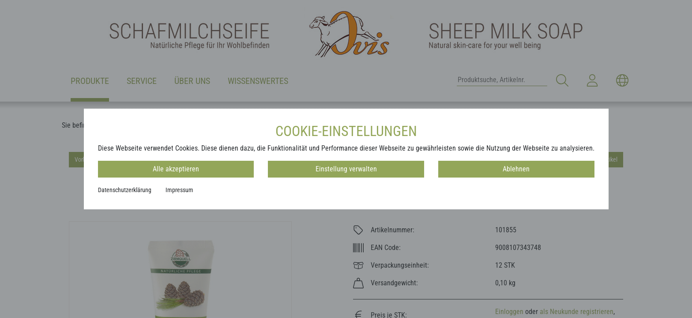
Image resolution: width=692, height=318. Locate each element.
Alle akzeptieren (176, 169)
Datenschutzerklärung (124, 189)
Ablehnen (516, 169)
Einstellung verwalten (346, 169)
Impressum (179, 189)
